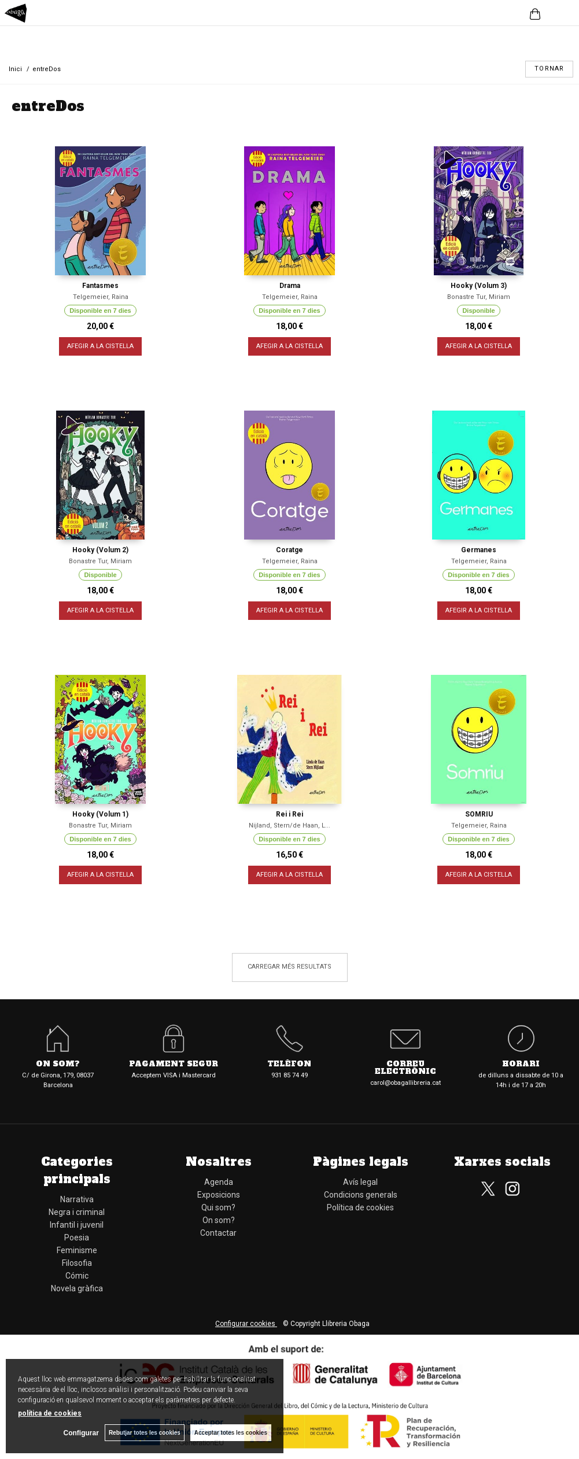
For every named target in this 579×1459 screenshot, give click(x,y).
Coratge (289, 550)
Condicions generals (360, 1194)
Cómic (76, 1275)
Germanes (478, 550)
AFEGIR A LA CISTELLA (100, 346)
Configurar (81, 1433)
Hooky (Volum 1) (100, 814)
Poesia (76, 1237)
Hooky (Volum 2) (100, 550)
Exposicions (218, 1194)
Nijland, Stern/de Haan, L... (289, 825)
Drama (289, 286)
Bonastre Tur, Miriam (478, 297)
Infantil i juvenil (77, 1224)
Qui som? (218, 1207)
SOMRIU (479, 814)
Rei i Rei (289, 814)
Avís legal (360, 1182)
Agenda (218, 1182)
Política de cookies (360, 1207)
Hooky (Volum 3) (479, 286)
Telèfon (289, 1064)
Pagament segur (173, 1064)
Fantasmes (100, 286)
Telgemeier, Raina (100, 297)
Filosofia (77, 1263)
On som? (58, 1064)
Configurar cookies (246, 1324)
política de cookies (50, 1413)
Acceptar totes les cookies (230, 1433)
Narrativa (77, 1199)
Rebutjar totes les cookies (144, 1433)
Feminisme (77, 1250)
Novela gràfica (77, 1288)
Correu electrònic (405, 1068)
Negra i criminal (77, 1212)
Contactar (218, 1233)
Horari (521, 1064)
